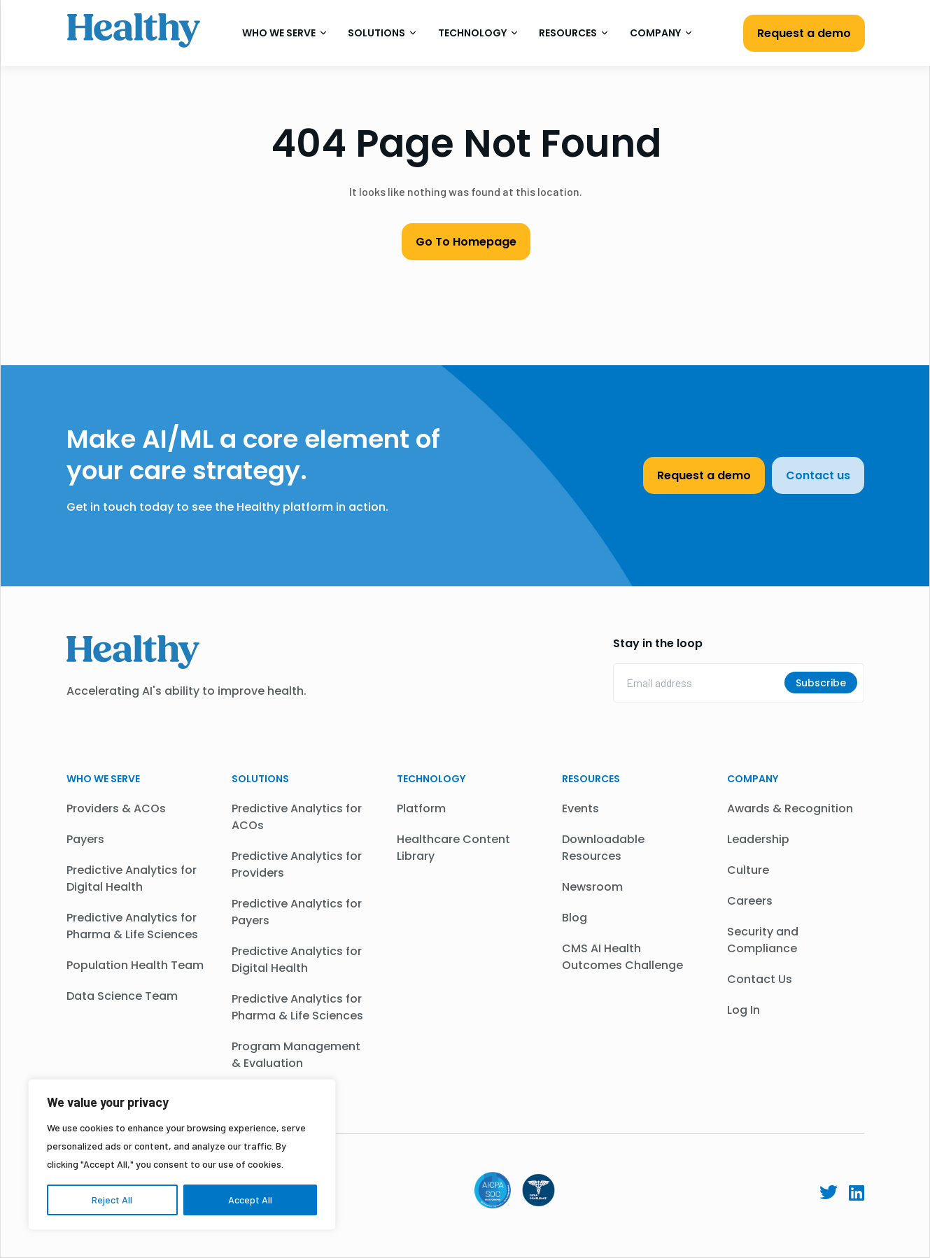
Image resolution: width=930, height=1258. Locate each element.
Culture (748, 870)
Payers (85, 839)
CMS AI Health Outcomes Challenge (622, 956)
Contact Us (759, 979)
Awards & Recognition (790, 808)
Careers (750, 901)
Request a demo (804, 33)
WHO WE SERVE (103, 779)
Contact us (818, 475)
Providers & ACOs (116, 808)
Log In (743, 1010)
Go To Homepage (466, 242)
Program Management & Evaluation (296, 1054)
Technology (478, 33)
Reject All (112, 1200)
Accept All (250, 1200)
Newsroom (592, 887)
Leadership (758, 839)
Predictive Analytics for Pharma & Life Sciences (132, 926)
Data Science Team (122, 996)
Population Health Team (135, 965)
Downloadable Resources (603, 847)
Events (580, 808)
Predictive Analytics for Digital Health (131, 878)
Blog (574, 918)
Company (661, 33)
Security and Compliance (762, 940)
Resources (573, 33)
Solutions (382, 33)
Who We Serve (284, 33)
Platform (421, 808)
